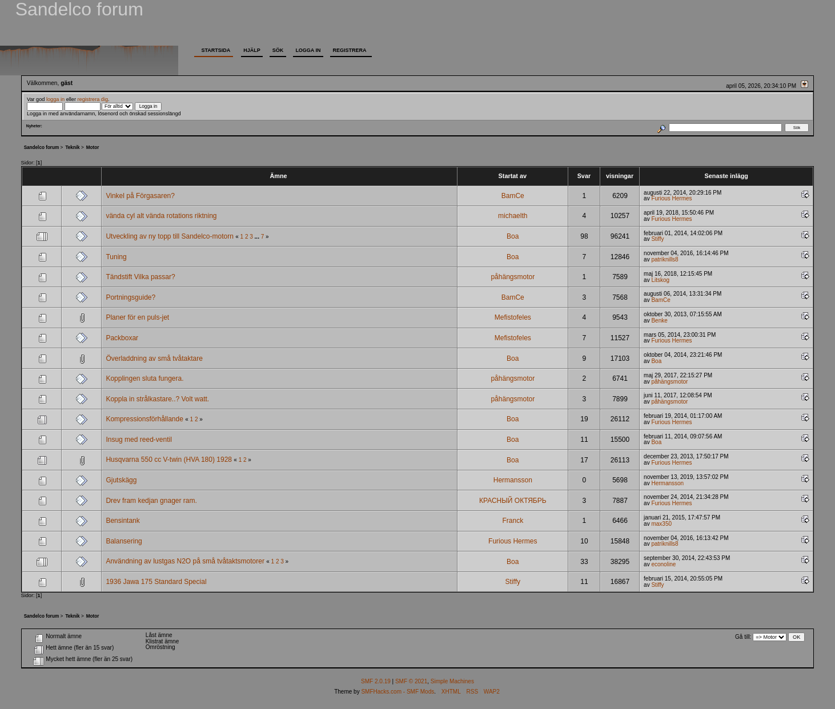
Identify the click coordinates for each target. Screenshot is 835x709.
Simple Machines (452, 681)
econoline (663, 564)
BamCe (512, 196)
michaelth (512, 216)
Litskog (660, 280)
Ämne (279, 175)
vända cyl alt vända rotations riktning (161, 216)
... (258, 236)
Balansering (124, 541)
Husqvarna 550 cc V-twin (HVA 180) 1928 (169, 460)
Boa (513, 236)
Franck (512, 521)
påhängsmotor (513, 277)
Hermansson (512, 480)
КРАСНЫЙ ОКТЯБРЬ (513, 501)
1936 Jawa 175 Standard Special (156, 582)
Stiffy (657, 239)
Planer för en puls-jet (137, 317)
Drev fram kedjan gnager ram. (151, 501)
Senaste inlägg (726, 175)
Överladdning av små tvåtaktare (154, 358)
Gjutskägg (121, 480)
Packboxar (122, 338)
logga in (55, 99)
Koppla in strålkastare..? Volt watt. (157, 399)
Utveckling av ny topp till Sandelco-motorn (169, 236)
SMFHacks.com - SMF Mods (397, 691)
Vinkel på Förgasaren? (140, 196)
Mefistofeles (513, 317)
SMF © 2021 (411, 681)
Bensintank (122, 521)
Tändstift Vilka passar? (140, 277)
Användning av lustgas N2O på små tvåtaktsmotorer (185, 561)
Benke (659, 320)
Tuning (116, 257)
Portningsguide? (130, 297)
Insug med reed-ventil (138, 440)
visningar (619, 175)
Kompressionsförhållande (144, 419)
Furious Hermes (671, 198)
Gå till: (743, 637)
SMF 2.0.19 (376, 681)
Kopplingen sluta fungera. (144, 378)
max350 (661, 524)
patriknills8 (664, 259)
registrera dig (93, 99)
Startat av (513, 175)
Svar (584, 175)
